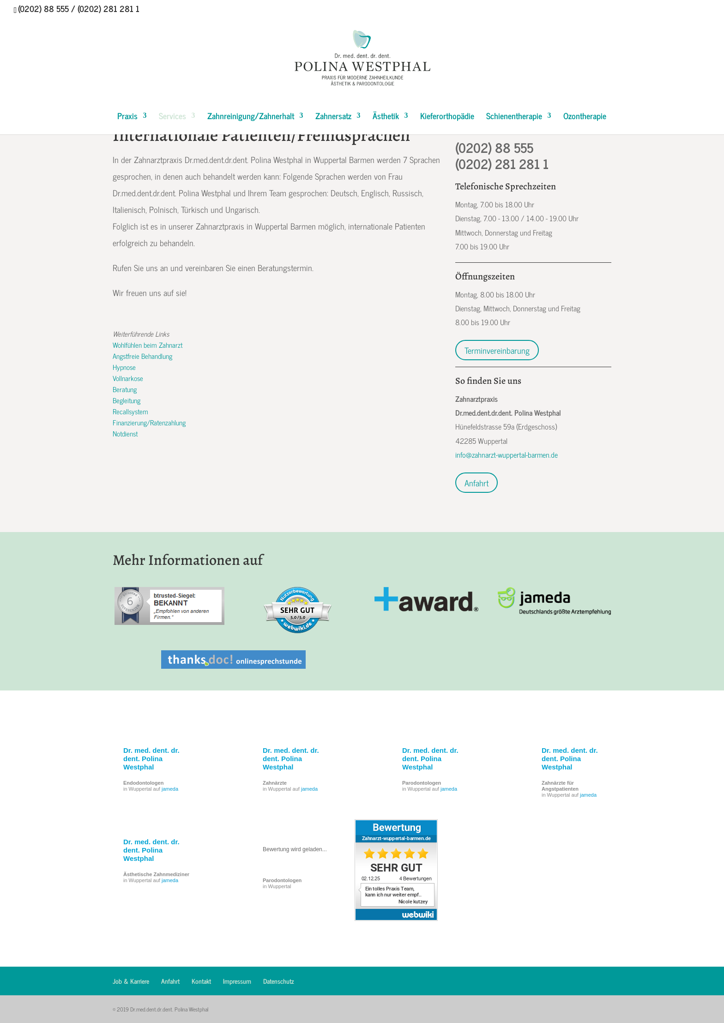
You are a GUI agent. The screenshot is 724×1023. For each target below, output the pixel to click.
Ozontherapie (584, 117)
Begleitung (126, 400)
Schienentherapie (514, 117)
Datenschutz (278, 980)
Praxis (127, 117)
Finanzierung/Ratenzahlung (149, 422)
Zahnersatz (333, 117)
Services (172, 117)
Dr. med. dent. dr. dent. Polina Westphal (151, 758)
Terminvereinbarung (497, 350)
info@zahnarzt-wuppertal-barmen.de (506, 454)
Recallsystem (130, 411)
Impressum (237, 980)
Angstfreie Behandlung (142, 356)
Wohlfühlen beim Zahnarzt (147, 345)
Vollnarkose (128, 378)
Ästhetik (386, 117)
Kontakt (201, 980)
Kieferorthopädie (447, 117)
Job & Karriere (131, 980)
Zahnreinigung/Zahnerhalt (250, 117)
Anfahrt (477, 483)
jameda (170, 789)
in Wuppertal (282, 883)
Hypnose (124, 367)
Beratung (125, 389)
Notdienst (125, 433)
